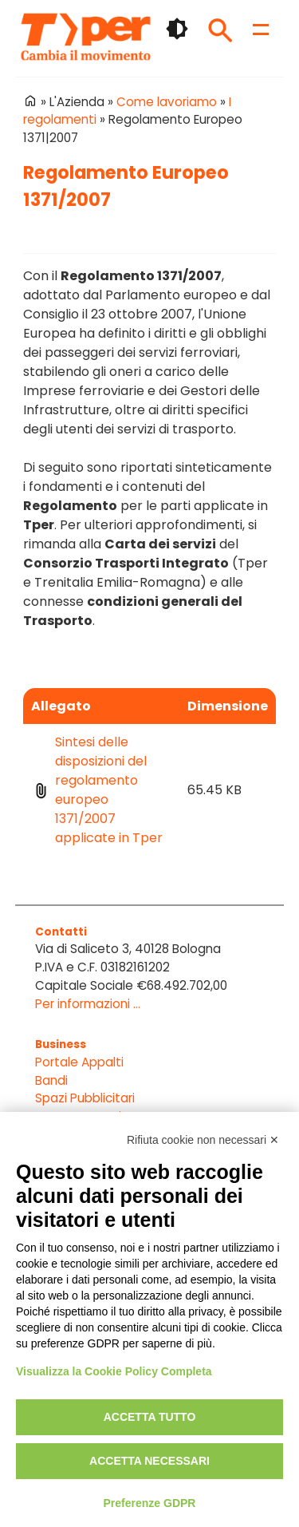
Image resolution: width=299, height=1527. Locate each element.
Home (30, 100)
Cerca (220, 30)
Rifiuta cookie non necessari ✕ (203, 1139)
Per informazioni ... (87, 1003)
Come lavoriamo (166, 101)
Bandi (51, 1080)
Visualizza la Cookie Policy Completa (114, 1371)
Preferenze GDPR (150, 1503)
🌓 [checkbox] (177, 29)
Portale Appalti (79, 1062)
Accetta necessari (149, 1460)
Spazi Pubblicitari (85, 1098)
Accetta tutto (150, 1416)
